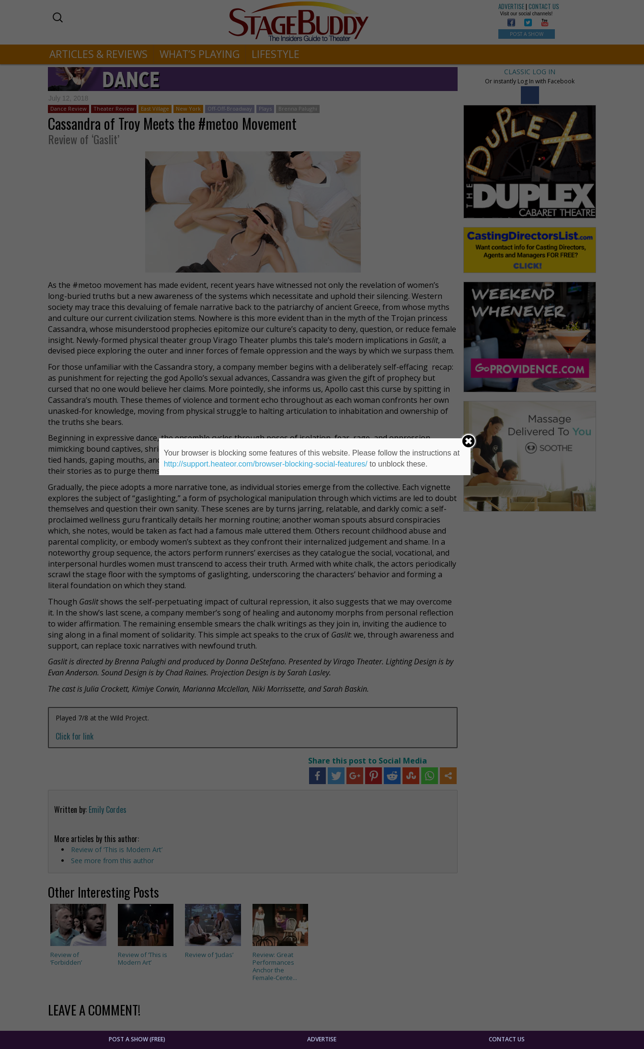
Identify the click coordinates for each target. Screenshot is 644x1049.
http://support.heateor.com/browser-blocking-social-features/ (266, 464)
